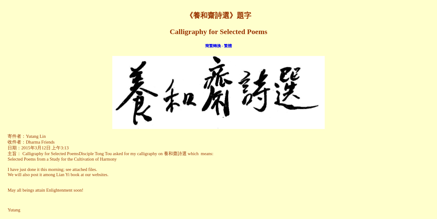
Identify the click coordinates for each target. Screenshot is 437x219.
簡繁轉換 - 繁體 (218, 45)
